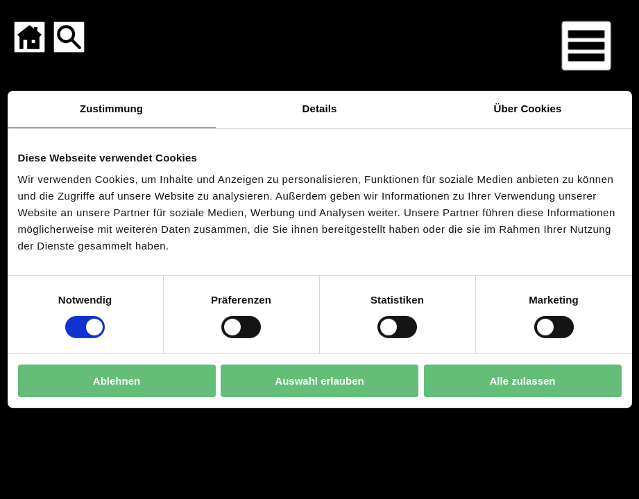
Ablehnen (116, 381)
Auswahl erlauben (319, 381)
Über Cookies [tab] (528, 108)
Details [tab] (320, 108)
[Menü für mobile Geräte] (586, 46)
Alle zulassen (522, 381)
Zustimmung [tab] (111, 108)
